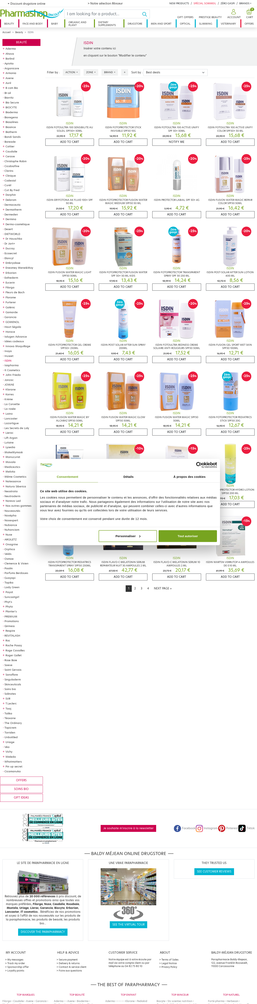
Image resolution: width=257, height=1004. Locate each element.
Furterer (10, 302)
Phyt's (8, 602)
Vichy (8, 751)
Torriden (9, 732)
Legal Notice (169, 963)
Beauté (21, 42)
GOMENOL (12, 322)
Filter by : (53, 72)
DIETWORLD (12, 234)
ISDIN (7, 360)
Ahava (9, 53)
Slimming (205, 23)
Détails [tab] (128, 476)
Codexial (10, 180)
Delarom (10, 200)
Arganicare (11, 68)
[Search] (103, 14)
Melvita (10, 471)
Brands (244, 3)
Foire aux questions (70, 970)
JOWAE (9, 384)
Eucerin (10, 282)
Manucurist (12, 457)
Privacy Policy (169, 967)
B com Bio (11, 88)
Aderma (10, 48)
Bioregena (11, 117)
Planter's (11, 611)
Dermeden (11, 214)
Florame (10, 297)
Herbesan (232, 1001)
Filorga (9, 287)
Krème (8, 399)
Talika (8, 713)
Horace (10, 332)
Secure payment (68, 959)
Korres (9, 394)
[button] (233, 14)
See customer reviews (214, 872)
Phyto (9, 606)
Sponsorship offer (18, 967)
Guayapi (9, 578)
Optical (185, 23)
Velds (7, 554)
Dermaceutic (12, 204)
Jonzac (9, 380)
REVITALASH (12, 635)
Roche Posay (13, 645)
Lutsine (9, 442)
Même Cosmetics (15, 476)
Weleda (10, 756)
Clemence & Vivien (16, 563)
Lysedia (10, 447)
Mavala (10, 462)
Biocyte (161, 1001)
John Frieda (13, 375)
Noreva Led (13, 501)
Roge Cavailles (15, 650)
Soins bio (10, 689)
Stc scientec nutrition (180, 1001)
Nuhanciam (11, 529)
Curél (7, 185)
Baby (54, 23)
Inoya (8, 351)
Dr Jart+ (9, 243)
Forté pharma (216, 1001)
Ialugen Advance (15, 336)
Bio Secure (12, 102)
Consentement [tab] (67, 476)
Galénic (10, 307)
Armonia (10, 73)
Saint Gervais (12, 670)
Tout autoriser (188, 536)
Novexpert (11, 520)
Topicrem (10, 727)
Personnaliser (127, 536)
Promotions (11, 621)
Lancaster (10, 418)
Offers (249, 23)
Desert (8, 229)
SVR (7, 698)
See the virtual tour (128, 925)
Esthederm (11, 277)
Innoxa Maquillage (17, 346)
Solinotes (10, 693)
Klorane (10, 389)
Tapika (8, 582)
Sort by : (137, 72)
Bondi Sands (12, 137)
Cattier (9, 146)
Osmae (9, 559)
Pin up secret (13, 766)
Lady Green (12, 587)
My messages (15, 959)
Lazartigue (11, 423)
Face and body (33, 23)
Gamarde (11, 312)
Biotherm (11, 132)
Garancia (10, 317)
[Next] (162, 588)
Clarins (8, 171)
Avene (9, 78)
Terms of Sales (170, 959)
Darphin (10, 195)
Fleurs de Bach (15, 292)
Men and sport (161, 23)
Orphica (9, 549)
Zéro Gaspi (228, 3)
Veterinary (228, 23)
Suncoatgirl (11, 597)
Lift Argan (10, 438)
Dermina (10, 219)
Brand (108, 72)
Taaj (8, 708)
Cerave (10, 156)
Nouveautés (12, 511)
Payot (9, 592)
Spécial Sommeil (205, 3)
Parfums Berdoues (16, 573)
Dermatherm (13, 209)
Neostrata (11, 491)
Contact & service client (72, 967)
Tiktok (246, 828)
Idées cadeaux (14, 341)
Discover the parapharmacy (43, 932)
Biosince (10, 127)
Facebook (184, 828)
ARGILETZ (10, 539)
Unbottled (11, 737)
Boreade (10, 141)
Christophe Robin (15, 161)
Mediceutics (12, 467)
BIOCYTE (11, 107)
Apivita (9, 63)
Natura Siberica (15, 486)
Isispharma (11, 365)
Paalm (8, 568)
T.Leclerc (11, 703)
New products (179, 3)
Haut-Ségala (12, 327)
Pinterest (228, 828)
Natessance (13, 481)
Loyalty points (15, 970)
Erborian (10, 273)
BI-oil (7, 93)
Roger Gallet (13, 655)
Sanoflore (11, 674)
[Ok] (146, 14)
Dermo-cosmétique (17, 224)
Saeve (8, 665)
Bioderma (11, 112)
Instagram (207, 828)
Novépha (10, 515)
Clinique (10, 175)
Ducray (10, 248)
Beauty (9, 23)
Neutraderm (12, 496)
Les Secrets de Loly (16, 428)
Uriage (9, 742)
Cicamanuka (12, 771)
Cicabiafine (11, 166)
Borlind (9, 58)
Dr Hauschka (13, 238)
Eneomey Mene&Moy (19, 267)
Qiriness (9, 626)
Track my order (16, 963)
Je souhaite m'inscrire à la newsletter (128, 828)
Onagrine (11, 544)
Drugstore (135, 23)
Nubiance (10, 525)
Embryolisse (12, 263)
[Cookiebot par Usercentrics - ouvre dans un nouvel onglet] (199, 465)
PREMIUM (10, 616)
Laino (9, 413)
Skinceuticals (12, 684)
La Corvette (12, 404)
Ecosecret (10, 253)
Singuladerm (12, 679)
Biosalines (11, 122)
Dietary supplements (107, 24)
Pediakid (142, 1001)
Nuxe (8, 534)
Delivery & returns (69, 963)
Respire (10, 630)
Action (70, 72)
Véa (7, 747)
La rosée (10, 409)
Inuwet (8, 356)
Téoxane (10, 718)
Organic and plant (77, 24)
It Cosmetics (12, 370)
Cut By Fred (12, 190)
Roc (7, 640)
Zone (90, 72)
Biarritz (9, 97)
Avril (8, 83)
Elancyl (8, 258)
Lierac (9, 433)
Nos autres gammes (18, 505)
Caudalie (11, 151)
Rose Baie (10, 660)
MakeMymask (13, 452)
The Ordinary (13, 723)
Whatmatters (13, 761)
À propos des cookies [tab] (189, 476)
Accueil (6, 32)
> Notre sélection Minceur (105, 3)
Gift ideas (21, 798)
